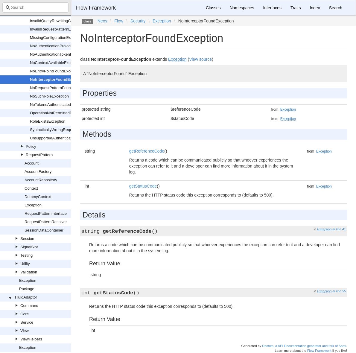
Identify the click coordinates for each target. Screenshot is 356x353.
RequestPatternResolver (46, 222)
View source (200, 59)
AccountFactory (38, 171)
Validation (28, 272)
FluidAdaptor (26, 297)
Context (31, 188)
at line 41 (339, 229)
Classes (213, 7)
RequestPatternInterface (46, 213)
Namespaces (242, 7)
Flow (118, 21)
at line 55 (339, 291)
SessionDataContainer (44, 230)
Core (24, 314)
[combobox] (35, 7)
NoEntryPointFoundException (55, 71)
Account (32, 163)
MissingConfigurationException (56, 37)
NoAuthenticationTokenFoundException (64, 54)
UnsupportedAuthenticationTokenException (67, 138)
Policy (31, 146)
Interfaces (272, 7)
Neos (102, 21)
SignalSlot (29, 247)
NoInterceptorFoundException (58, 79)
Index (315, 7)
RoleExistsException (48, 121)
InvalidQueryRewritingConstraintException (66, 21)
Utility (25, 263)
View (24, 330)
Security (138, 21)
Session (27, 238)
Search (335, 7)
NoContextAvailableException (55, 62)
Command (29, 305)
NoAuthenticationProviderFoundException (66, 46)
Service (26, 322)
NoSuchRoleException (49, 96)
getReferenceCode (147, 151)
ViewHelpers (31, 339)
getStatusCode (143, 186)
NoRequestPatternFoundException (60, 88)
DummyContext (38, 196)
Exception (33, 205)
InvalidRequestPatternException (57, 29)
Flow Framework (96, 8)
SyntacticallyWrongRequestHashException (67, 129)
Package (26, 289)
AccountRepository (41, 180)
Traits (295, 7)
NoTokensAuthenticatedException (59, 104)
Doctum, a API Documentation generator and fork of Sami (304, 346)
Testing (26, 255)
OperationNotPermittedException (58, 113)
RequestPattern (39, 155)
